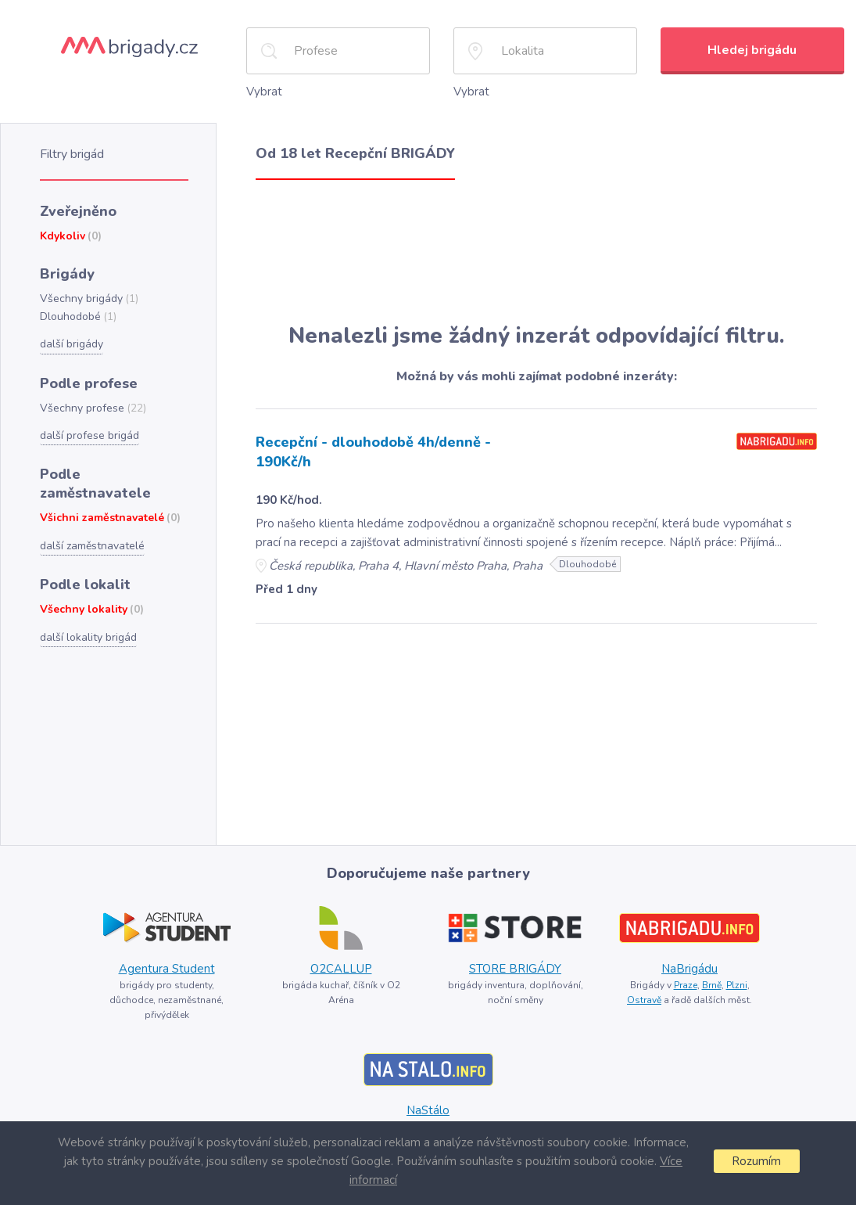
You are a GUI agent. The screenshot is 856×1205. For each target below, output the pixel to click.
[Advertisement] (536, 252)
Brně (712, 985)
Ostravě (644, 1000)
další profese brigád (89, 435)
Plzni (736, 985)
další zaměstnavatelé (92, 545)
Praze (685, 985)
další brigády (71, 343)
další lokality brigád (88, 637)
